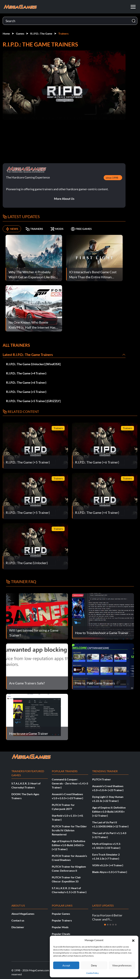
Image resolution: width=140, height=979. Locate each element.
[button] (133, 940)
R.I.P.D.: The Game (41, 33)
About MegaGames (22, 913)
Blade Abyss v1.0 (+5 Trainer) (109, 871)
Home (6, 33)
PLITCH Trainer (101, 779)
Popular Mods (60, 927)
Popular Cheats (61, 933)
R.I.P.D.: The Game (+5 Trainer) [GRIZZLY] (33, 401)
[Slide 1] (105, 924)
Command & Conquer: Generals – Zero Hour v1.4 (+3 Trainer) (70, 783)
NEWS (12, 229)
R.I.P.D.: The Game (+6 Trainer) (26, 382)
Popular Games (61, 913)
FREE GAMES (81, 229)
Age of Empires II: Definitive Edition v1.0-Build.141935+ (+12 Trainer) (109, 811)
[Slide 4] (113, 924)
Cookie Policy (92, 973)
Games (20, 33)
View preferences (122, 965)
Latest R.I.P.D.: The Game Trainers (28, 355)
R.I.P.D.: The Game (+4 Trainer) (26, 373)
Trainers (63, 33)
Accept (66, 965)
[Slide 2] (108, 924)
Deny (94, 965)
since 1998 (112, 177)
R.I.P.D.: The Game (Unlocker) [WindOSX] (33, 364)
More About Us (64, 198)
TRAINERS (34, 229)
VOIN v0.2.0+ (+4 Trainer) (107, 865)
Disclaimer (17, 927)
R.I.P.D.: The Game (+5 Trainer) (26, 392)
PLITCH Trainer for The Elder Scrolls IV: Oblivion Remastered (69, 830)
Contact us (17, 920)
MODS (56, 229)
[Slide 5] (116, 924)
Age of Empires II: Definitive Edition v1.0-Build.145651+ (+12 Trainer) (68, 845)
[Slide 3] (110, 924)
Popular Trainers (62, 920)
